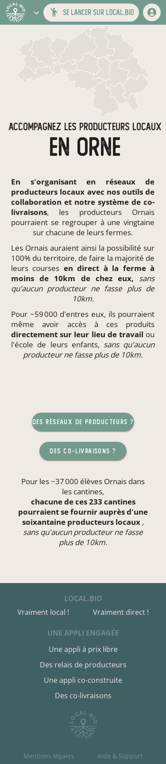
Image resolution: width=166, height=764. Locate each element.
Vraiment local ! (43, 612)
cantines (87, 491)
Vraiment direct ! (121, 612)
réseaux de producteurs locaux (82, 187)
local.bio (83, 598)
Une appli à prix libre (83, 649)
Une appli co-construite (83, 680)
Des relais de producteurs (83, 665)
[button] (36, 12)
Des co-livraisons (83, 695)
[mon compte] (152, 12)
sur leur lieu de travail (101, 334)
